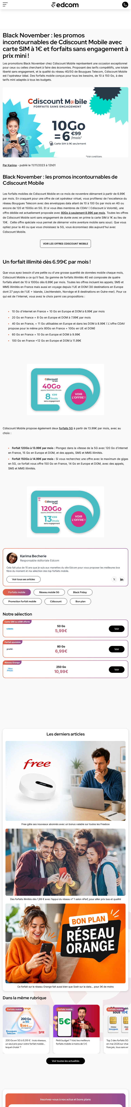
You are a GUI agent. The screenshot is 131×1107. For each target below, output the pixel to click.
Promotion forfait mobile (22, 601)
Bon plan (80, 601)
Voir (116, 628)
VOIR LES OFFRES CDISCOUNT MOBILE (65, 243)
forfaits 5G (66, 428)
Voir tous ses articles (23, 579)
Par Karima (10, 165)
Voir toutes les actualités (65, 1060)
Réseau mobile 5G (49, 592)
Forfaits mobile (16, 592)
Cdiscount (56, 601)
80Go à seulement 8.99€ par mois (83, 212)
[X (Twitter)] (114, 579)
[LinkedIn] (122, 579)
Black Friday (80, 592)
